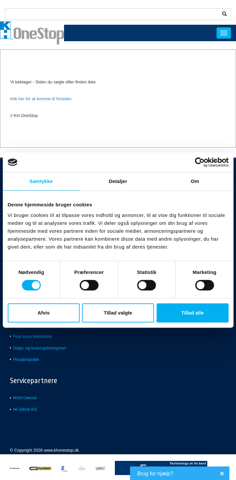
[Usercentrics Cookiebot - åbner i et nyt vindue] (199, 162)
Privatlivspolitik (26, 359)
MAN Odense (25, 398)
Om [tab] (195, 181)
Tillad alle (192, 312)
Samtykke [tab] (41, 181)
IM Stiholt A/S (25, 409)
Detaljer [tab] (118, 181)
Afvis (44, 312)
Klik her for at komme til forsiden (41, 98)
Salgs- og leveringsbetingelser (39, 348)
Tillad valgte (118, 312)
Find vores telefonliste (32, 336)
